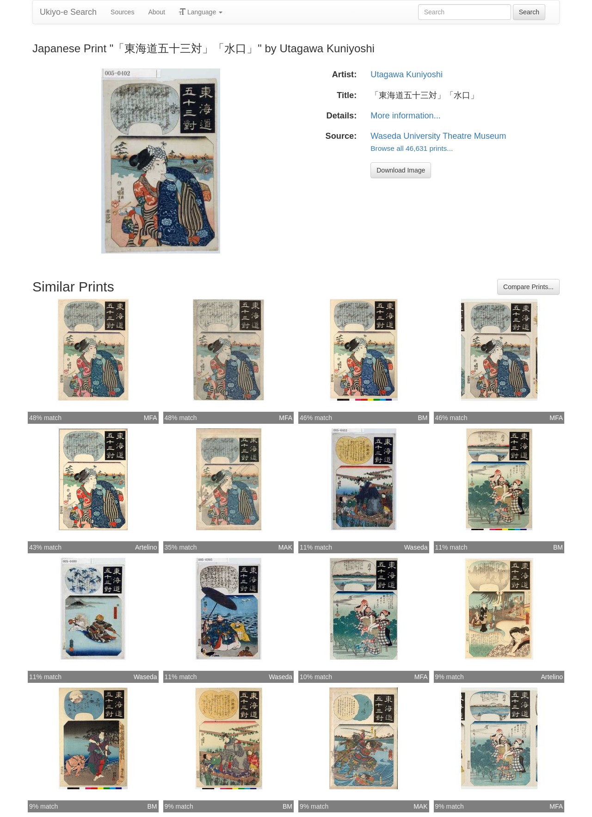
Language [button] (200, 12)
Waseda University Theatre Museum (438, 136)
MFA (150, 417)
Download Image (400, 170)
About (156, 12)
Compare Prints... (528, 287)
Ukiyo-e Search (68, 12)
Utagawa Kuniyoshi (406, 74)
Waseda (416, 547)
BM (423, 417)
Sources (122, 12)
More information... (405, 115)
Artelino (146, 547)
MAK (285, 547)
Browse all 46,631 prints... (411, 148)
